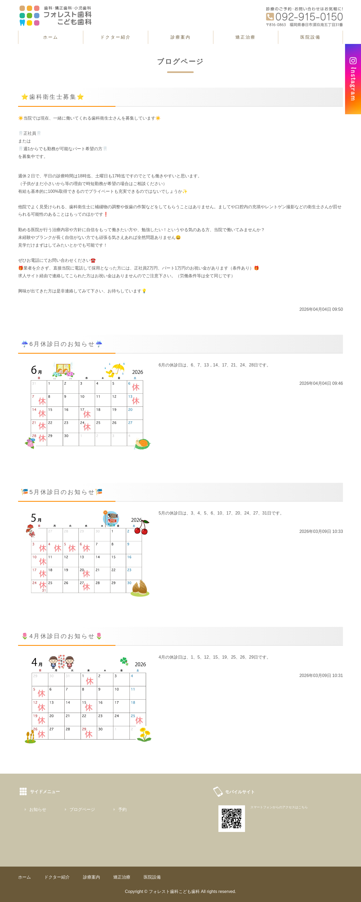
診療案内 (181, 37)
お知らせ (37, 809)
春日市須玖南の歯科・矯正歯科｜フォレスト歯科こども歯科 (55, 15)
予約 (122, 809)
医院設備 (310, 37)
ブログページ (82, 809)
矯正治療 (245, 37)
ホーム (51, 37)
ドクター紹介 (115, 37)
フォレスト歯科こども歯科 (174, 891)
